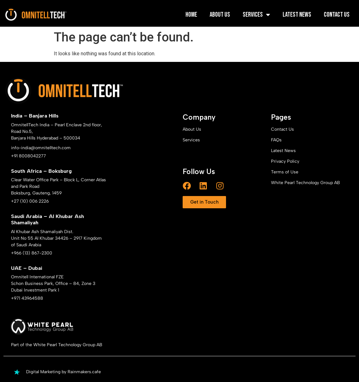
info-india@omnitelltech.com (41, 147)
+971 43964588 (27, 298)
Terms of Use (284, 172)
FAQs (276, 140)
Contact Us (337, 15)
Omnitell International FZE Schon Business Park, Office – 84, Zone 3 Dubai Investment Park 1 (53, 283)
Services (256, 14)
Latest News (297, 15)
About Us (220, 15)
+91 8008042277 (28, 156)
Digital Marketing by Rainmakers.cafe (63, 371)
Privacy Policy (285, 161)
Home (191, 15)
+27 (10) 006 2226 (30, 201)
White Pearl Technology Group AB (305, 182)
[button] (204, 202)
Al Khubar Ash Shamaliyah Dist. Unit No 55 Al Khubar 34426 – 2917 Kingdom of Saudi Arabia (56, 238)
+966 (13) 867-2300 (31, 253)
